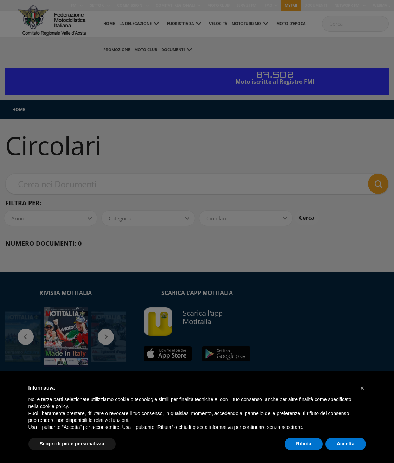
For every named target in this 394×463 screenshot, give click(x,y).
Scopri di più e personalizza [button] (72, 443)
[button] (362, 388)
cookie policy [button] (54, 406)
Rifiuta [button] (303, 443)
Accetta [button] (346, 443)
